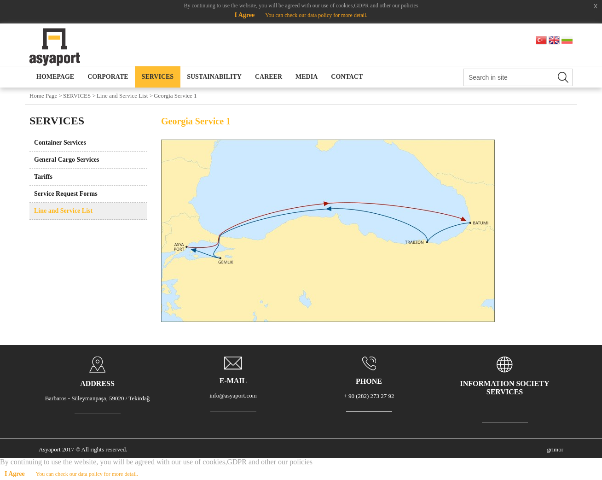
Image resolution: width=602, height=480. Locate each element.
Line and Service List (63, 210)
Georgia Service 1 (175, 95)
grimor (555, 449)
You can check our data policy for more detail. (316, 15)
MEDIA (306, 76)
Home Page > (45, 95)
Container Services (60, 142)
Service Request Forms (66, 193)
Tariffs (43, 176)
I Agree (244, 15)
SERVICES (158, 76)
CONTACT (347, 76)
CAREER (268, 76)
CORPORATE (107, 76)
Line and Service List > (125, 95)
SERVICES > (79, 95)
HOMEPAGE (55, 76)
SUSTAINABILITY (214, 76)
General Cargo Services (66, 159)
